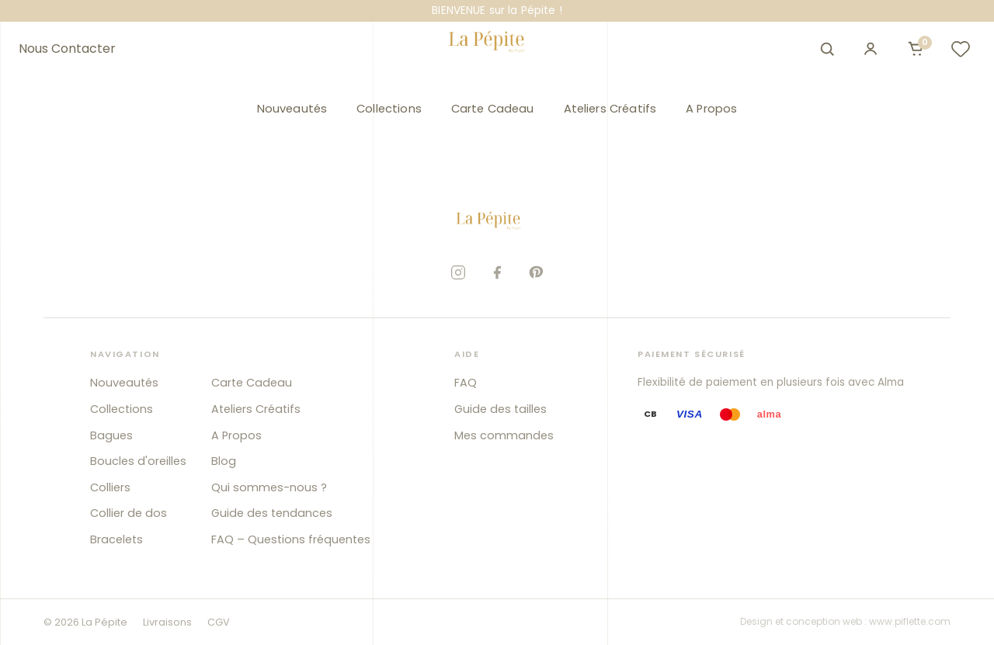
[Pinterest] (536, 272)
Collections (389, 108)
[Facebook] (497, 272)
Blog (223, 461)
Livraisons (167, 622)
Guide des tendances (271, 513)
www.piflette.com (910, 621)
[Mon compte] (870, 49)
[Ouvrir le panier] (915, 49)
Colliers (110, 487)
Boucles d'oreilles (138, 461)
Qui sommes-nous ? (269, 487)
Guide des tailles (500, 409)
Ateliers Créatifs (610, 108)
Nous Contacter (67, 49)
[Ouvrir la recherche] (827, 49)
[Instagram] (458, 272)
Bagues (111, 435)
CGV (218, 622)
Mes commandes (504, 435)
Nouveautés (292, 108)
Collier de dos (128, 513)
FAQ (465, 382)
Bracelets (116, 539)
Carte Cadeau (492, 108)
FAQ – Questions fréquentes (290, 539)
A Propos (711, 108)
